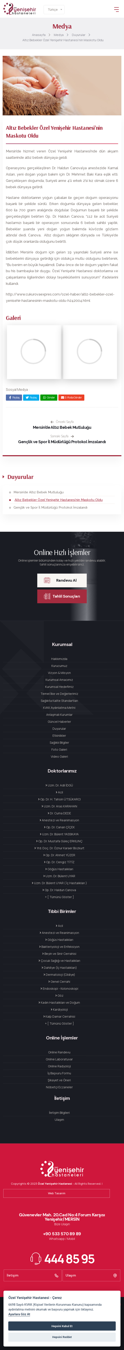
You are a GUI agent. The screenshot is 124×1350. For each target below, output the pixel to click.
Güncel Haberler (59, 721)
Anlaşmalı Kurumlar (59, 715)
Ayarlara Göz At (19, 1314)
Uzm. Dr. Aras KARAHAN (59, 806)
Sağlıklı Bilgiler (59, 742)
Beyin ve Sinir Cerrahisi (59, 954)
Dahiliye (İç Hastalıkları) (59, 968)
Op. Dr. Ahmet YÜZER (59, 855)
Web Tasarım (56, 1193)
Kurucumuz (59, 666)
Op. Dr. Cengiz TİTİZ (59, 862)
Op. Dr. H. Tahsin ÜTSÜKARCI (59, 799)
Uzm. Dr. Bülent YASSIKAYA (59, 834)
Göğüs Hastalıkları (59, 869)
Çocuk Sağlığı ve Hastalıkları (59, 961)
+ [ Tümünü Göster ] (59, 897)
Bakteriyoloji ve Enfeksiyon (59, 947)
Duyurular (59, 728)
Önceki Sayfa (62, 422)
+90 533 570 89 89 (62, 1234)
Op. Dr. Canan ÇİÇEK (59, 827)
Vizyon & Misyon (59, 673)
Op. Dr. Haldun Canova (59, 890)
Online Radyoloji (59, 1066)
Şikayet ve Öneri (59, 1080)
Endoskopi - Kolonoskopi (59, 988)
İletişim (33, 1275)
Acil (59, 792)
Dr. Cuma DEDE (59, 813)
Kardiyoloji (59, 1009)
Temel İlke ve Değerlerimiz (59, 694)
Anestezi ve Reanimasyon (59, 820)
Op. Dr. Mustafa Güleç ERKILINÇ (59, 841)
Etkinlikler (59, 735)
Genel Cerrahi (59, 981)
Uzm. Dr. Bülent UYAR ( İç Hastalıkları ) (59, 883)
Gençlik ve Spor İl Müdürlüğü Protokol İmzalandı (62, 441)
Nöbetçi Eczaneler (59, 1087)
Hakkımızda (59, 659)
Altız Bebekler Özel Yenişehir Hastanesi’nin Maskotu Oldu (59, 500)
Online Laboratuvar (59, 1059)
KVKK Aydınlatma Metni (59, 708)
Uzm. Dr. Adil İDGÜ (59, 785)
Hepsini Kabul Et (61, 1326)
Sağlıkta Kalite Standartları (59, 701)
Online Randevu (59, 1052)
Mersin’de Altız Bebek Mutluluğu (62, 427)
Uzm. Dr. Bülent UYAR (59, 876)
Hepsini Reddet (62, 1337)
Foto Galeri (59, 749)
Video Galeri (59, 756)
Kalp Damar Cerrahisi (59, 1016)
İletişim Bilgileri (59, 1113)
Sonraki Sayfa (62, 436)
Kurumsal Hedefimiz (59, 687)
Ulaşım (59, 1120)
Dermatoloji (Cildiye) (59, 974)
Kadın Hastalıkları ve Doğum (59, 1002)
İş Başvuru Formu (59, 1073)
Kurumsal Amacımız (59, 680)
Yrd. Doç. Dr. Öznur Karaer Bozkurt (59, 848)
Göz (59, 995)
